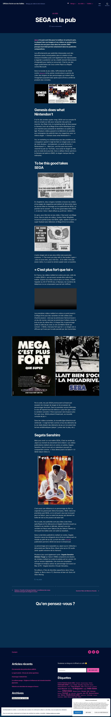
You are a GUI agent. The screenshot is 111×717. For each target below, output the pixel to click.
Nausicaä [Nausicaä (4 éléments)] (60, 697)
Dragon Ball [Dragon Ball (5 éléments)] (86, 688)
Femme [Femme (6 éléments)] (91, 688)
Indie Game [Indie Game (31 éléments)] (92, 692)
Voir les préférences (101, 712)
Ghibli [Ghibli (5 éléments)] (82, 690)
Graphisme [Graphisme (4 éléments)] (94, 690)
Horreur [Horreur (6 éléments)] (70, 692)
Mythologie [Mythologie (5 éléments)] (93, 694)
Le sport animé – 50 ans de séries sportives (27, 676)
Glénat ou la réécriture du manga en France (27, 690)
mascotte (68, 540)
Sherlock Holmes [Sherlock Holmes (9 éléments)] (94, 697)
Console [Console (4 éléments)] (71, 688)
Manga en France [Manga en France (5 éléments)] (77, 694)
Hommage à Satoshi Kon (21, 680)
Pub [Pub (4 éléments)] (69, 697)
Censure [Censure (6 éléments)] (78, 686)
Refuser (88, 712)
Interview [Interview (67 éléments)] (67, 694)
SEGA (36, 40)
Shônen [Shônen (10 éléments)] (63, 698)
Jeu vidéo (81, 3)
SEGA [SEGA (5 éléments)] (84, 697)
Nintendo (42, 74)
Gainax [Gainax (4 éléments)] (68, 690)
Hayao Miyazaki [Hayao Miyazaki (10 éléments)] (62, 692)
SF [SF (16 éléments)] (87, 697)
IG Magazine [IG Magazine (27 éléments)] (78, 692)
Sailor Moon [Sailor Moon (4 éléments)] (73, 697)
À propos (15, 656)
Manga (72, 3)
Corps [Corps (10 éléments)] (75, 688)
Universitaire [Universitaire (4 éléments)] (60, 700)
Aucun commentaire (56, 26)
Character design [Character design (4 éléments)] (84, 686)
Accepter (78, 712)
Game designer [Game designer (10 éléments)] (75, 690)
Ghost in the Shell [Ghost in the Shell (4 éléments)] (88, 690)
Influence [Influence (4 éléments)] (60, 694)
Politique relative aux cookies (54, 713)
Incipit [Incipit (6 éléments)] (84, 692)
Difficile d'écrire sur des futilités (15, 4)
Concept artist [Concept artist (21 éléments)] (63, 688)
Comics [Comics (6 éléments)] (90, 686)
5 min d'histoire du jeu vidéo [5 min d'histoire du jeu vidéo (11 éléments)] (66, 686)
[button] (108, 700)
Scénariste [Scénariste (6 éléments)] (79, 697)
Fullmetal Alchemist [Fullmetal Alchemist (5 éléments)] (62, 690)
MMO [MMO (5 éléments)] (88, 694)
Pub (37, 580)
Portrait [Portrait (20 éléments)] (65, 697)
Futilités (89, 3)
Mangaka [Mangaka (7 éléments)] (83, 695)
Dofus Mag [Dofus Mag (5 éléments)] (80, 688)
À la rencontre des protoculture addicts (26, 673)
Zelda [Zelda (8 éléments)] (65, 700)
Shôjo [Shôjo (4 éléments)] (59, 698)
